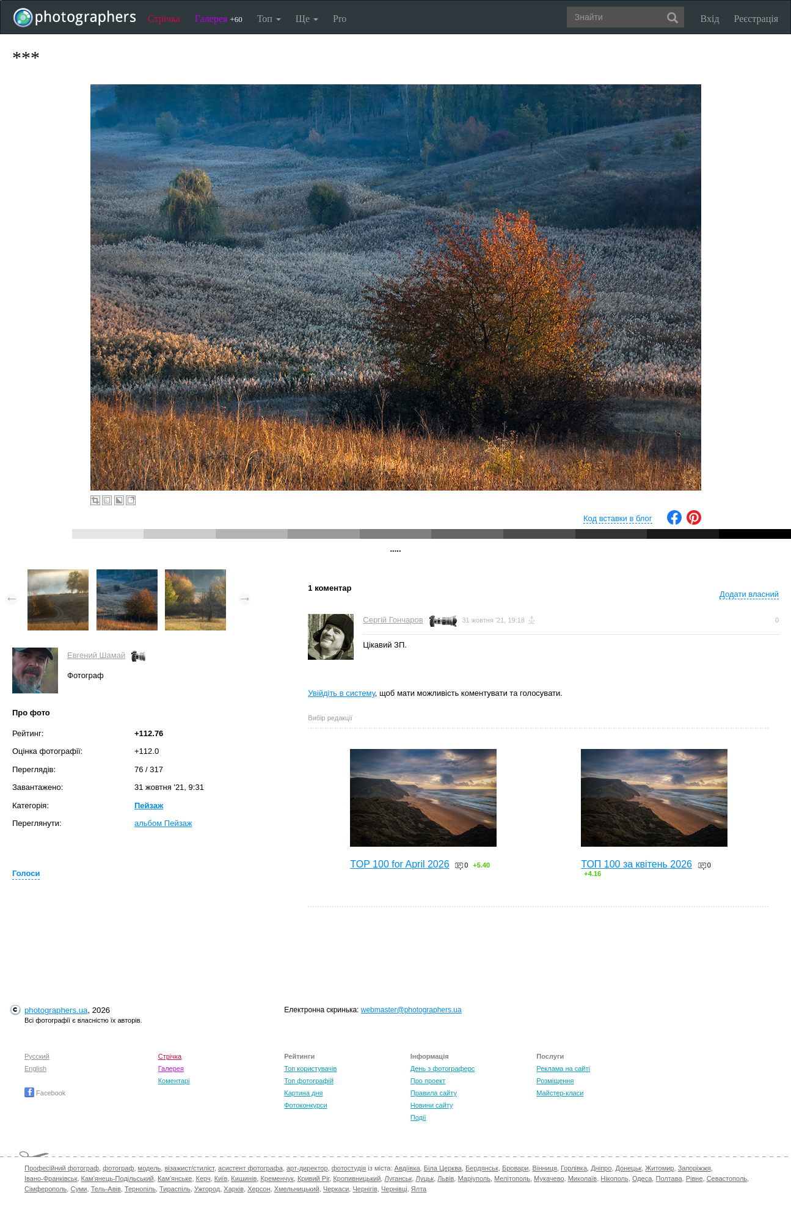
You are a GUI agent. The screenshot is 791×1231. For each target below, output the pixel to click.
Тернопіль (140, 1189)
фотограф (118, 1168)
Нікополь (614, 1178)
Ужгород (207, 1189)
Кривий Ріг (313, 1178)
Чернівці (394, 1189)
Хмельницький (296, 1189)
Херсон (258, 1189)
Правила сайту (433, 1093)
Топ (269, 18)
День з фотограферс (442, 1068)
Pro (339, 18)
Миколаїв (582, 1178)
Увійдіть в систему (341, 693)
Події (418, 1117)
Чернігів (364, 1189)
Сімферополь (45, 1189)
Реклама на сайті (563, 1068)
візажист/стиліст (189, 1168)
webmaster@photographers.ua (411, 1010)
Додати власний (749, 594)
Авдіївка (407, 1168)
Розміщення (555, 1080)
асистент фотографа (250, 1168)
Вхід (710, 18)
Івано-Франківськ (50, 1178)
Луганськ (398, 1178)
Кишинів (244, 1178)
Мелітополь (512, 1178)
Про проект (427, 1080)
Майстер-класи (559, 1093)
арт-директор (307, 1168)
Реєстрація (756, 18)
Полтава (668, 1178)
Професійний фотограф (61, 1168)
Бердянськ (481, 1168)
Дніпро (601, 1168)
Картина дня (303, 1093)
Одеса (642, 1178)
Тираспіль (175, 1189)
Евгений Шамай (96, 655)
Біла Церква (443, 1168)
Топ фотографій (309, 1080)
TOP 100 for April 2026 (399, 864)
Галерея (218, 18)
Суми (78, 1189)
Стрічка (164, 18)
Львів (445, 1178)
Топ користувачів (310, 1068)
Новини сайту (431, 1105)
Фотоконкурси (305, 1105)
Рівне (694, 1178)
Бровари (515, 1168)
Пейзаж (148, 805)
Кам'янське (175, 1178)
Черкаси (336, 1189)
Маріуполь (473, 1178)
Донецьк (628, 1168)
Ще (307, 18)
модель (149, 1168)
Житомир (659, 1168)
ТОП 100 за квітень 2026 (636, 864)
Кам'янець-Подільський (117, 1178)
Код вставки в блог (617, 518)
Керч (203, 1178)
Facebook (44, 1093)
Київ (220, 1178)
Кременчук (276, 1178)
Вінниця (545, 1168)
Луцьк (424, 1178)
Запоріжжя (694, 1168)
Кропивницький (357, 1178)
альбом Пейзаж (163, 823)
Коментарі (174, 1080)
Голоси (26, 873)
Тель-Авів (106, 1189)
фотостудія (349, 1168)
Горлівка (574, 1168)
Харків (234, 1189)
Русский (36, 1056)
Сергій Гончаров (393, 619)
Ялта (418, 1189)
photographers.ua (55, 1010)
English (35, 1068)
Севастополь (727, 1178)
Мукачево (549, 1178)
